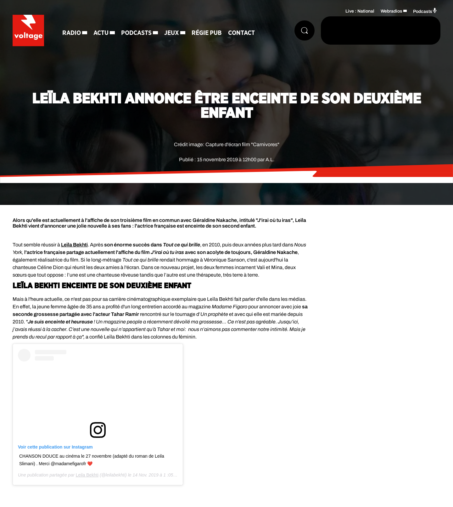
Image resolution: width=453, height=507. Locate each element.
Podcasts (136, 33)
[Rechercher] (304, 30)
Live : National (359, 11)
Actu (101, 33)
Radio (71, 33)
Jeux (171, 33)
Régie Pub (207, 33)
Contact (241, 33)
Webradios (391, 11)
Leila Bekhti (87, 474)
